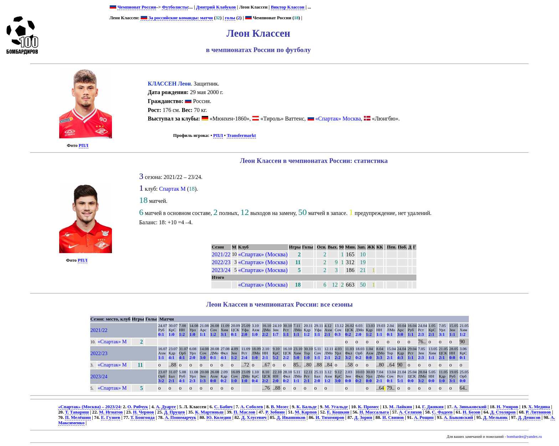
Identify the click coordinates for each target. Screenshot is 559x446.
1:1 (202, 334)
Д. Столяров (503, 412)
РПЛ (83, 145)
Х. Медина (539, 406)
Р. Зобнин (274, 412)
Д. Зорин (363, 417)
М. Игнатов (111, 412)
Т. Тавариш (77, 412)
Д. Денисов (529, 417)
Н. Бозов (471, 412)
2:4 (244, 357)
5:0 (296, 357)
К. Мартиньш (209, 412)
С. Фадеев (442, 412)
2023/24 (221, 270)
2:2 (265, 334)
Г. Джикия (432, 406)
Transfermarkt (241, 135)
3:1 (223, 334)
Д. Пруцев (174, 412)
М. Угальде (336, 406)
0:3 (337, 334)
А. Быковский (458, 417)
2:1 (327, 334)
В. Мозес (280, 406)
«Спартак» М (112, 341)
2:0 (244, 334)
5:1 (400, 380)
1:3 (202, 380)
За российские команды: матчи (176, 17)
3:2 (348, 357)
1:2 (182, 334)
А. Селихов (410, 412)
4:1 (171, 357)
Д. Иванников (291, 417)
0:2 (348, 334)
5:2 (275, 357)
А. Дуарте (166, 406)
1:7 (275, 334)
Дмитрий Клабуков (216, 7)
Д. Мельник (495, 417)
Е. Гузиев (110, 417)
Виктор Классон (287, 7)
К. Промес (368, 406)
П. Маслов (244, 412)
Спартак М (172, 189)
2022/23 (221, 262)
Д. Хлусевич (254, 417)
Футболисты (175, 7)
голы (230, 17)
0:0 (368, 357)
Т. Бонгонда (142, 417)
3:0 (400, 334)
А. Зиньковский (470, 406)
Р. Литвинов (538, 412)
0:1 (161, 334)
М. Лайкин (400, 406)
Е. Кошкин (338, 412)
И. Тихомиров (330, 417)
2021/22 (221, 254)
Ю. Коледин (218, 417)
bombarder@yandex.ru (524, 437)
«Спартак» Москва (338, 119)
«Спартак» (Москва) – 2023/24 (89, 406)
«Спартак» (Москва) (262, 254)
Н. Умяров (507, 406)
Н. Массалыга (374, 412)
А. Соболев (251, 406)
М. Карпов (306, 412)
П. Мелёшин (78, 417)
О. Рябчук (138, 406)
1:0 (171, 334)
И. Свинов (393, 417)
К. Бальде (307, 406)
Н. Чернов (143, 412)
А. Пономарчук (180, 417)
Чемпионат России (136, 7)
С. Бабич (223, 406)
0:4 (254, 380)
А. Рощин (424, 417)
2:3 (421, 334)
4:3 (400, 357)
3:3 (379, 357)
